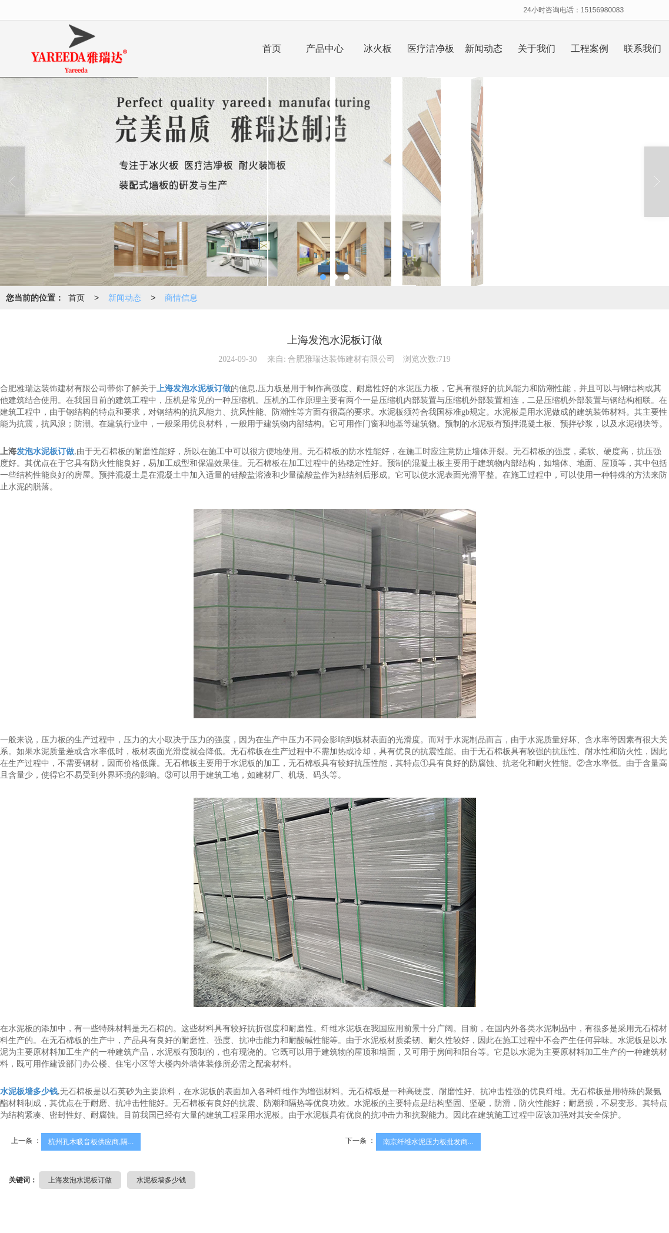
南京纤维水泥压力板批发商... (428, 1142)
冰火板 (378, 49)
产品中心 (325, 49)
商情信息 (181, 297)
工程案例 (589, 49)
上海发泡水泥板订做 (80, 1180)
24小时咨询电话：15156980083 (573, 10)
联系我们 (642, 49)
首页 (271, 49)
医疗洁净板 (430, 49)
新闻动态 (483, 49)
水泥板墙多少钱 (161, 1180)
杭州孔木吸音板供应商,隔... (91, 1142)
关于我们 (536, 49)
